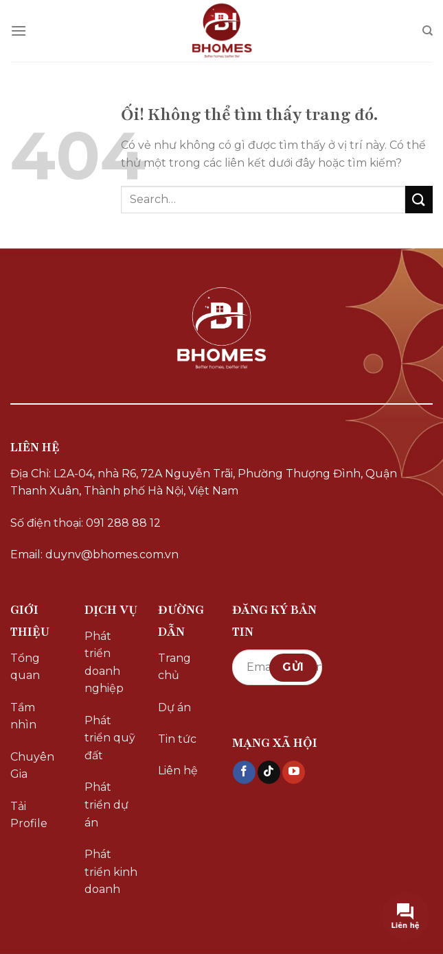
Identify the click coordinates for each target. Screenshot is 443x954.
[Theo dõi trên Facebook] (244, 772)
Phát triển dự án (106, 804)
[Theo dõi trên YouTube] (293, 772)
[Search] (427, 31)
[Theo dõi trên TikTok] (269, 772)
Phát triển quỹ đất (109, 738)
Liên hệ (178, 770)
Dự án (174, 707)
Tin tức (177, 739)
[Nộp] (419, 199)
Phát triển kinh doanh (110, 872)
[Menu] (18, 30)
